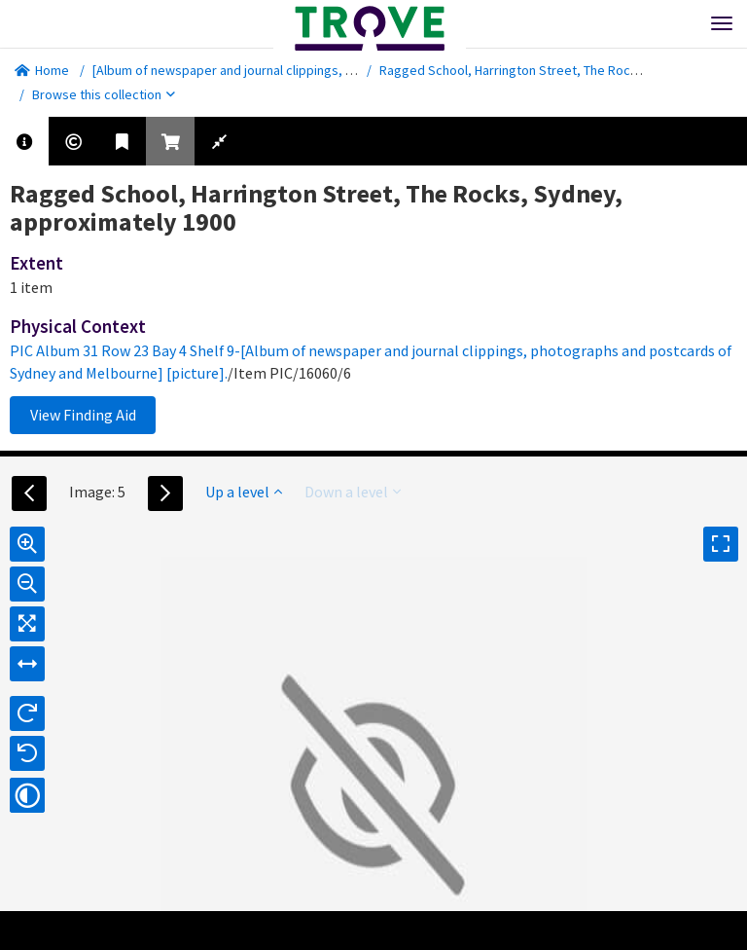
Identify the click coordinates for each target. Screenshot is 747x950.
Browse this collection (103, 94)
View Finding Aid (83, 414)
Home (42, 70)
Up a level (243, 491)
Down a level (352, 491)
